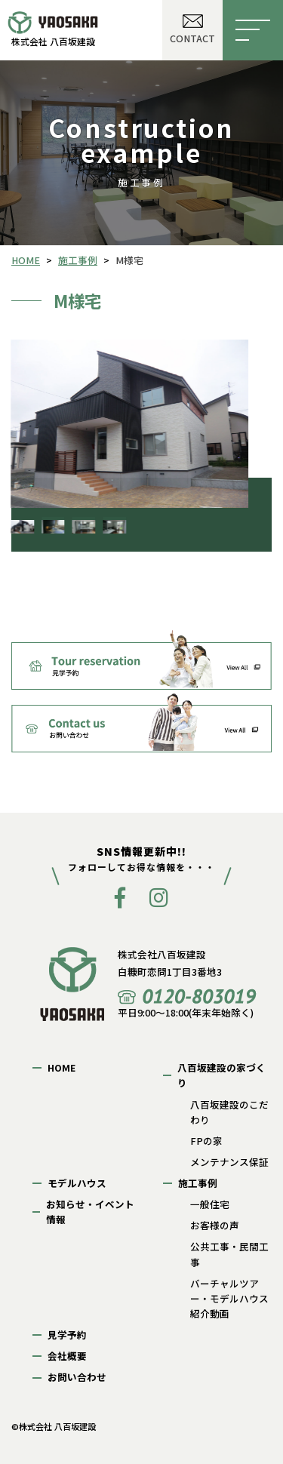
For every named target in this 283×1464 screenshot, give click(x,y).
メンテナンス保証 (229, 1162)
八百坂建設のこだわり (229, 1112)
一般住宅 (209, 1204)
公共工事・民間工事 (229, 1254)
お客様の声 (214, 1225)
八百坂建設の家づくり (221, 1075)
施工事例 (197, 1183)
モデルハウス (77, 1183)
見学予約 (67, 1334)
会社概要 (67, 1356)
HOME (61, 1067)
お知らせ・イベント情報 (90, 1211)
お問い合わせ (77, 1377)
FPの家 (206, 1140)
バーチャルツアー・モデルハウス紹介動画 (229, 1298)
